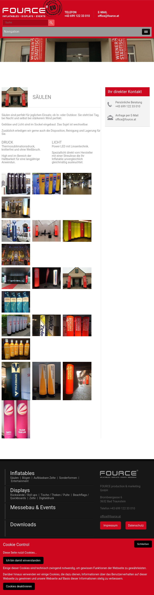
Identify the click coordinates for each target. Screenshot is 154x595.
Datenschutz (136, 525)
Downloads (23, 524)
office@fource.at (108, 15)
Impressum (110, 525)
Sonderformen (68, 477)
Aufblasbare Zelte (45, 477)
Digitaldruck (46, 498)
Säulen (14, 477)
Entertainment (20, 481)
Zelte (32, 498)
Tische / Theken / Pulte (55, 495)
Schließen (143, 544)
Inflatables (22, 473)
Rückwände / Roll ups (23, 495)
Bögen (26, 477)
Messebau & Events (33, 507)
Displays (20, 490)
